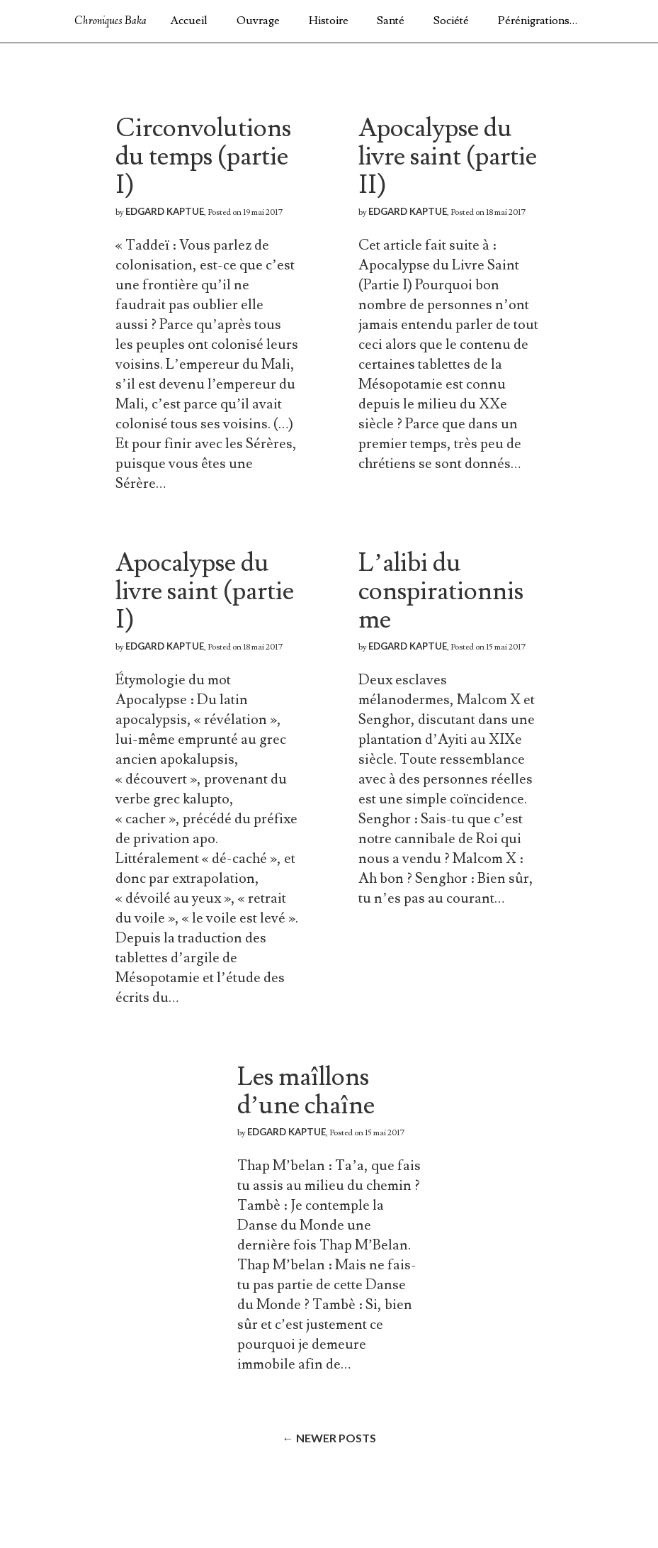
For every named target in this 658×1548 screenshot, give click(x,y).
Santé (390, 20)
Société (451, 20)
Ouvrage (258, 20)
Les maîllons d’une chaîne (306, 1091)
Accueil (189, 20)
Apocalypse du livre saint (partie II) (447, 156)
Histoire (328, 20)
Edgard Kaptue (164, 211)
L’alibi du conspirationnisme (440, 591)
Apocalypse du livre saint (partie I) (204, 591)
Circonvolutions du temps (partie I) (203, 156)
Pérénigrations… (537, 20)
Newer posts (329, 1437)
